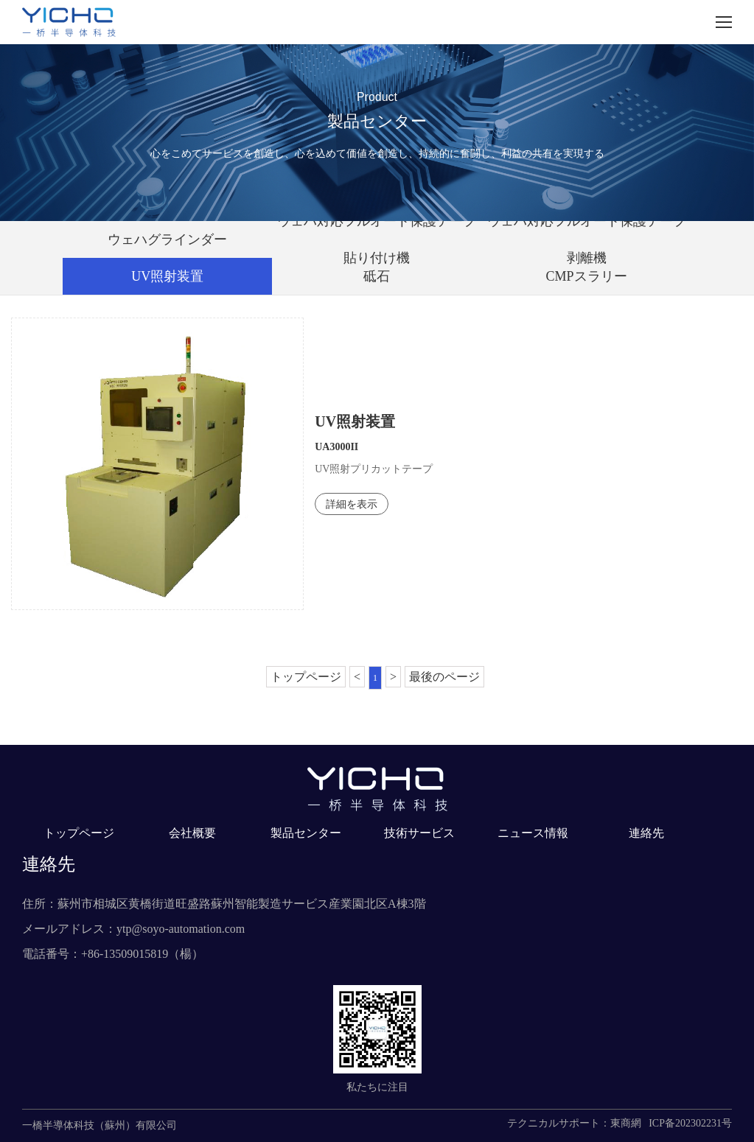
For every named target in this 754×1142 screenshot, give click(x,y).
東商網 (625, 1123)
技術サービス (419, 833)
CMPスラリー (586, 276)
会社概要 (192, 833)
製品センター (305, 833)
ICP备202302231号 (690, 1123)
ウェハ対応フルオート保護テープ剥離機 (586, 239)
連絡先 (646, 833)
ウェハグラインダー (167, 239)
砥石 (376, 276)
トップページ (305, 676)
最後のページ (444, 676)
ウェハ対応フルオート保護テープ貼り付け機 (376, 239)
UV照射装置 (167, 276)
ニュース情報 (533, 833)
